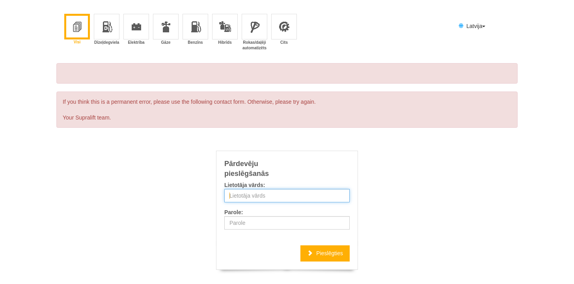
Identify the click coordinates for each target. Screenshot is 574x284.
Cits (284, 29)
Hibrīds (225, 29)
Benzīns (195, 29)
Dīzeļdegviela (106, 29)
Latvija (471, 26)
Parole (232, 212)
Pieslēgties (325, 253)
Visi (77, 29)
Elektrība (136, 29)
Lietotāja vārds (243, 185)
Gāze (166, 29)
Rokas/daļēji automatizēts (254, 29)
